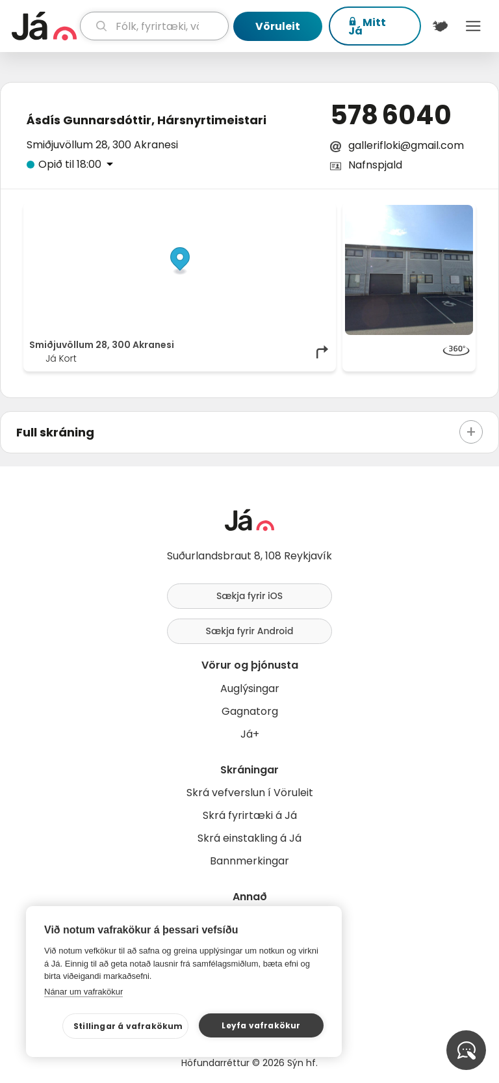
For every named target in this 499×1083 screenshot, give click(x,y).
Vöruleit (277, 26)
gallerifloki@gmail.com (406, 145)
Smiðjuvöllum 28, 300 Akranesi (102, 144)
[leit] (154, 26)
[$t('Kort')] (440, 26)
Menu (473, 26)
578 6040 (391, 115)
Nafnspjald (375, 164)
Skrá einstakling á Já (249, 838)
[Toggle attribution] (319, 219)
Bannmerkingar (249, 860)
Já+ (249, 734)
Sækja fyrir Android (250, 630)
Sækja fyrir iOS (249, 595)
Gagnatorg (250, 711)
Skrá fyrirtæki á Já (250, 815)
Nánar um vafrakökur (83, 991)
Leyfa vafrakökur (261, 1025)
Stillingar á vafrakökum (128, 1026)
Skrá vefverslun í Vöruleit (249, 792)
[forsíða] (44, 26)
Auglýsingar (249, 688)
